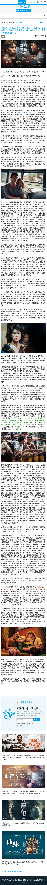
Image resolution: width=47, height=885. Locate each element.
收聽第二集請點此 (28, 112)
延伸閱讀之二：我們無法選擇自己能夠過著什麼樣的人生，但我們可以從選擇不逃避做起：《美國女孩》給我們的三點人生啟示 (23, 792)
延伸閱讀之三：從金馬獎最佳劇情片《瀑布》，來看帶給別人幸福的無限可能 (23, 824)
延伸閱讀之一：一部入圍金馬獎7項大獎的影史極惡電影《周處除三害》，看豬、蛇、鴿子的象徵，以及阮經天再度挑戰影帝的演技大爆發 (23, 757)
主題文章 (9, 22)
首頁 (3, 22)
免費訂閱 (36, 719)
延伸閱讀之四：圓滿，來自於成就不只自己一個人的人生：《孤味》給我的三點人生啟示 (22, 863)
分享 (42, 22)
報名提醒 (31, 2)
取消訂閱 (19, 725)
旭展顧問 (23, 882)
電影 (3, 36)
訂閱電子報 (21, 2)
